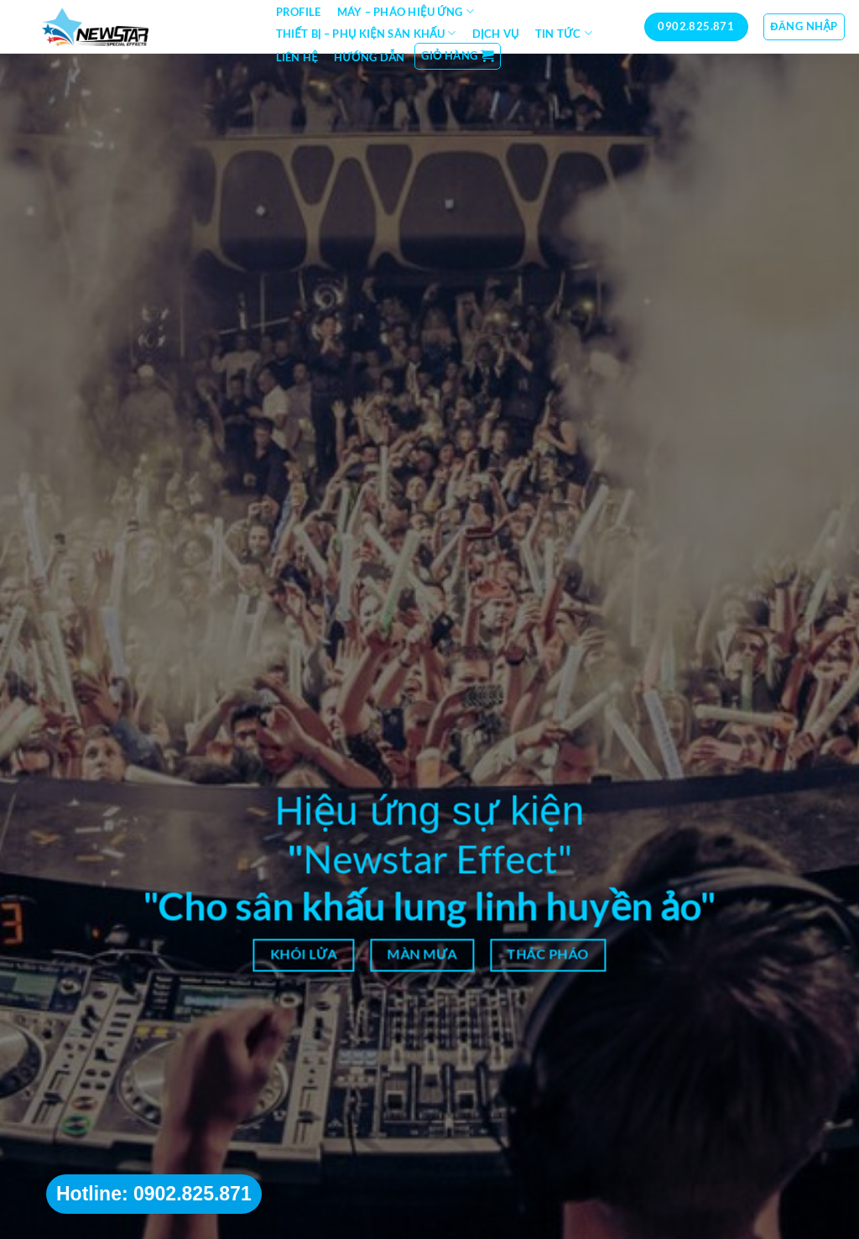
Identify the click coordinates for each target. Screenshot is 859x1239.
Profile (298, 11)
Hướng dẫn (369, 57)
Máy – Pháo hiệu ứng (405, 11)
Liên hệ (297, 57)
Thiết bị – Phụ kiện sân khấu (366, 33)
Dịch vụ (495, 33)
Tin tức (563, 33)
